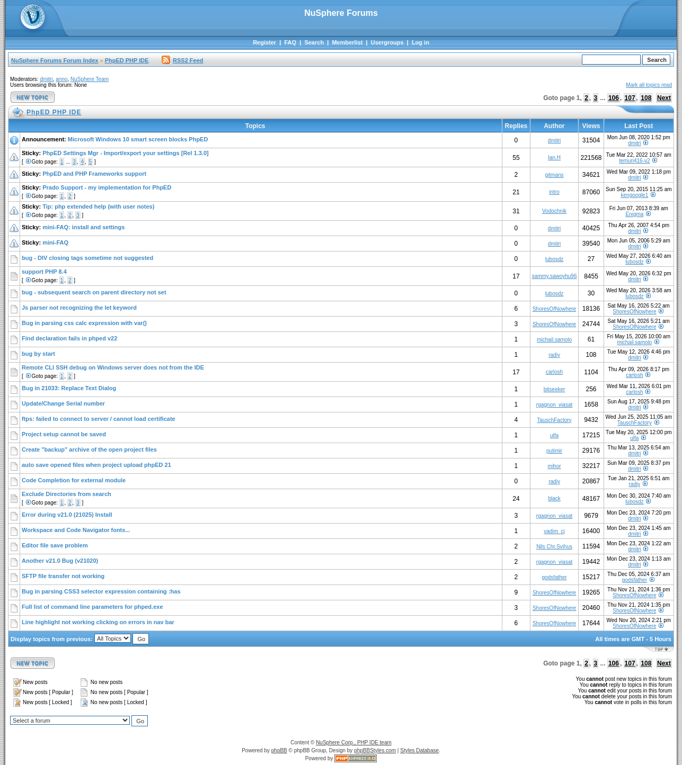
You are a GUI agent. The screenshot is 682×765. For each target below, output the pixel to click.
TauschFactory (554, 420)
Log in (420, 42)
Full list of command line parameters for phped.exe (92, 607)
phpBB (279, 750)
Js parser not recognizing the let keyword (79, 307)
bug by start (38, 353)
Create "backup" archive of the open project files (89, 449)
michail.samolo (554, 340)
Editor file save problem (55, 545)
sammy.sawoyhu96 (554, 276)
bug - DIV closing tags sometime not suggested (87, 258)
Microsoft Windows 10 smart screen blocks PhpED (138, 139)
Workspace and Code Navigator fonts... (76, 530)
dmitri (46, 79)
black (554, 498)
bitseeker (554, 389)
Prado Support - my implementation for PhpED (106, 187)
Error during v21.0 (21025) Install (67, 514)
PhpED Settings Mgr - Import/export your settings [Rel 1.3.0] (125, 153)
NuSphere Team (89, 79)
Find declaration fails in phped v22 (69, 338)
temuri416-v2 (634, 161)
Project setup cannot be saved (64, 434)
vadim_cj (554, 531)
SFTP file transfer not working (63, 576)
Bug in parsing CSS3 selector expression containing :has (101, 591)
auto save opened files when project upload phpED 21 (96, 465)
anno (61, 79)
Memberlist (347, 42)
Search (314, 42)
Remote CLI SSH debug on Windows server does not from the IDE (113, 367)
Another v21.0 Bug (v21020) (60, 560)
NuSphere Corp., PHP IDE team (354, 742)
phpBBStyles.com (375, 750)
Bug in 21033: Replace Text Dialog (69, 388)
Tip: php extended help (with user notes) (98, 206)
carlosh (554, 372)
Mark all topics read (649, 85)
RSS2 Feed (182, 60)
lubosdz (554, 259)
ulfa (554, 435)
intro (554, 192)
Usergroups (387, 42)
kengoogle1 (635, 195)
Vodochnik (554, 211)
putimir (554, 451)
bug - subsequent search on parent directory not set (94, 292)
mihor (554, 466)
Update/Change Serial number (63, 403)
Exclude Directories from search (66, 494)
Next (664, 98)
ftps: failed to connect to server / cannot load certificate (98, 419)
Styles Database (419, 750)
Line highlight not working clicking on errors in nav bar (98, 622)
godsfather (554, 577)
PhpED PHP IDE (127, 60)
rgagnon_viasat (554, 405)
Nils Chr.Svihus (554, 547)
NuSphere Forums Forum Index (54, 60)
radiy (554, 355)
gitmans (554, 175)
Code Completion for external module (74, 480)
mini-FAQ (55, 242)
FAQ (290, 42)
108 (646, 98)
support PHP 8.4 (44, 271)
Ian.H (554, 157)
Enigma (634, 214)
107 (630, 98)
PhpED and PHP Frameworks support (94, 173)
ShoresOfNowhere (554, 309)
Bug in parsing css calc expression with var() (84, 323)
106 (613, 98)
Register (264, 42)
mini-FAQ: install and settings (83, 227)
